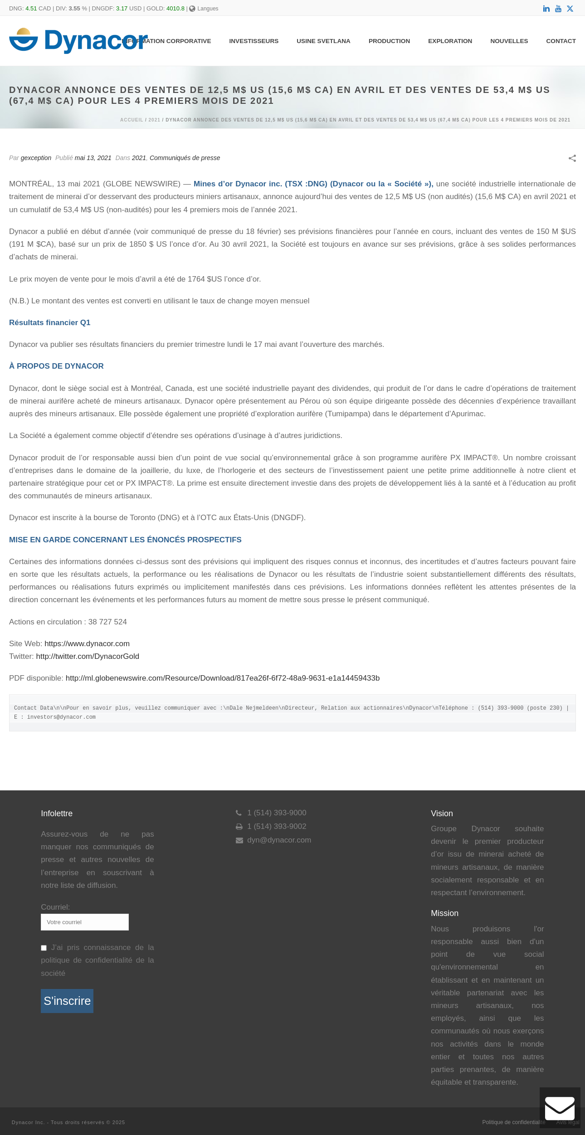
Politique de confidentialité (513, 1122)
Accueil (131, 119)
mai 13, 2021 (93, 157)
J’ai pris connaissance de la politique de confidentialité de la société (97, 960)
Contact (561, 41)
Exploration (450, 41)
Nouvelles (509, 41)
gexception (36, 157)
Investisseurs (254, 41)
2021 (155, 119)
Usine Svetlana (324, 41)
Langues (204, 8)
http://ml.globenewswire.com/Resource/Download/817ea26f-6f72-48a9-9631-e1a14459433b (223, 678)
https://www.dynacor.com (87, 643)
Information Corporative (166, 41)
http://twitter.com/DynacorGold (88, 656)
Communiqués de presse (185, 157)
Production (389, 41)
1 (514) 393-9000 (276, 813)
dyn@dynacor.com (279, 840)
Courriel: (55, 907)
